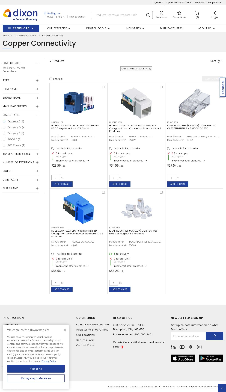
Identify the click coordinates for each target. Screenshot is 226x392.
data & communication (25, 35)
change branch (77, 16)
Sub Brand (11, 188)
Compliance (10, 324)
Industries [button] (133, 28)
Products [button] (21, 28)
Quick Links (85, 318)
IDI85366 (114, 227)
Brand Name (12, 97)
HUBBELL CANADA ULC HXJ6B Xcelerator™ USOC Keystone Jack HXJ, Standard (75, 127)
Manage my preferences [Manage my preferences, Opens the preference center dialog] (36, 378)
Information (13, 318)
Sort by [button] (215, 61)
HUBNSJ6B (57, 227)
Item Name (10, 89)
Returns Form (85, 340)
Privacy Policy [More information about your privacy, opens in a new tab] (48, 361)
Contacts (11, 179)
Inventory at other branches (71, 160)
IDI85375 (172, 122)
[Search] (122, 15)
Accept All (36, 368)
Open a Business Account (93, 324)
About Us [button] (205, 28)
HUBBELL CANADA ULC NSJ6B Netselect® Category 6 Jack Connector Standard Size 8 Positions (77, 233)
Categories (11, 63)
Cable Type (11, 115)
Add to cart (62, 183)
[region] (36, 357)
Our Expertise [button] (57, 28)
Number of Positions (18, 162)
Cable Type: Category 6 (134, 68)
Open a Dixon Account (178, 2)
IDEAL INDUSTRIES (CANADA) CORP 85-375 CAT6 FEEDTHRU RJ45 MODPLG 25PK (191, 127)
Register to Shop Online (208, 2)
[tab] (21, 63)
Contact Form (85, 345)
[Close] (65, 330)
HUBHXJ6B (57, 122)
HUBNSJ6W (116, 122)
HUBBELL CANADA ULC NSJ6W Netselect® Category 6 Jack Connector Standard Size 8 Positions (135, 128)
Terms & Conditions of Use (143, 386)
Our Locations (85, 335)
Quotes (158, 2)
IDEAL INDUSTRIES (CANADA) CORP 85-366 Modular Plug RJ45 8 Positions (133, 232)
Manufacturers (171, 28)
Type (6, 80)
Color (8, 171)
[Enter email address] (188, 336)
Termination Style (16, 153)
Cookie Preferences (118, 387)
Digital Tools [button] (96, 28)
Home (6, 35)
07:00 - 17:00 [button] (54, 16)
